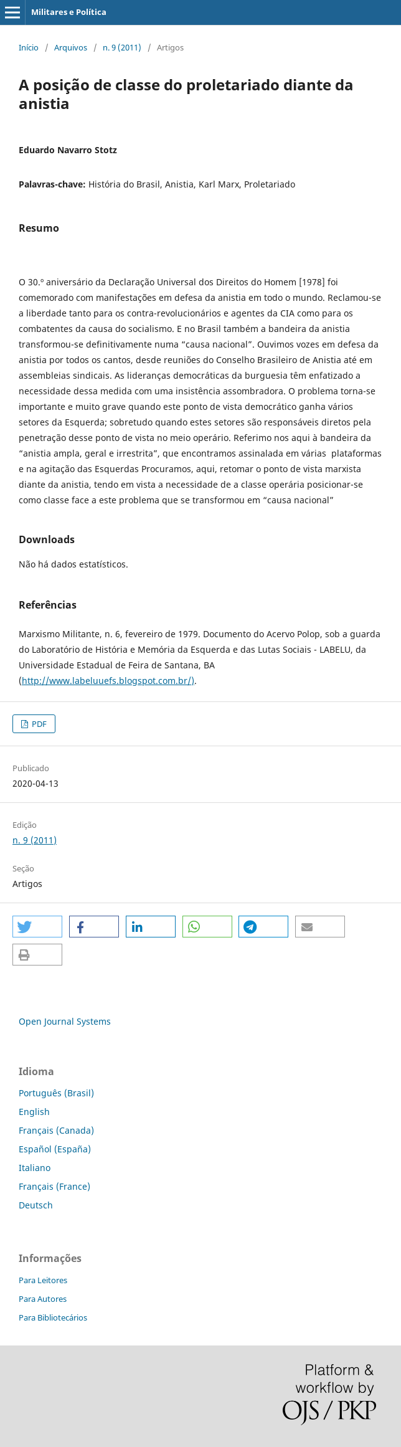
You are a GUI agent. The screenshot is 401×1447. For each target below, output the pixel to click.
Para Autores (43, 1298)
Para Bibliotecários (53, 1317)
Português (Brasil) (56, 1093)
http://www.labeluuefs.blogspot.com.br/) (108, 680)
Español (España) (55, 1149)
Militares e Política (68, 11)
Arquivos (70, 47)
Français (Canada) (56, 1130)
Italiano (34, 1168)
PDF (38, 723)
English (34, 1111)
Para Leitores (43, 1280)
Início (29, 47)
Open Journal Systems (65, 1021)
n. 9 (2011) (122, 47)
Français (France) (54, 1186)
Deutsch (36, 1205)
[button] (37, 926)
